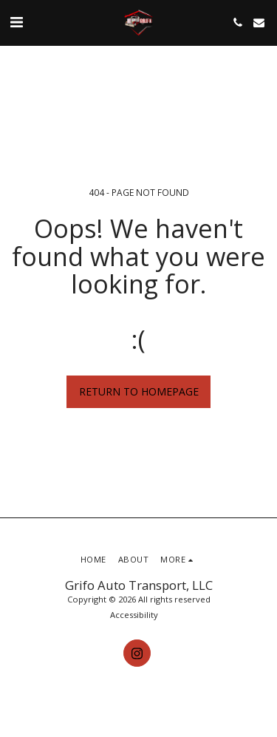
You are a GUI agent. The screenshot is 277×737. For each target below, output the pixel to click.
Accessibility (134, 614)
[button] (16, 22)
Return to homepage (139, 391)
